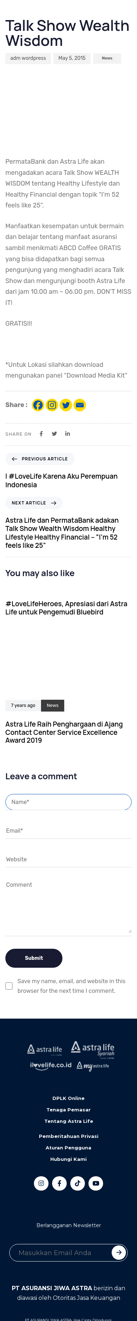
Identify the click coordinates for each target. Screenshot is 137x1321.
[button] (37, 15)
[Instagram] (52, 405)
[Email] (79, 405)
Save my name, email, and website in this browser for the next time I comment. (71, 986)
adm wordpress (28, 58)
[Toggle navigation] (10, 14)
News (107, 58)
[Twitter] (66, 405)
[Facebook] (38, 405)
